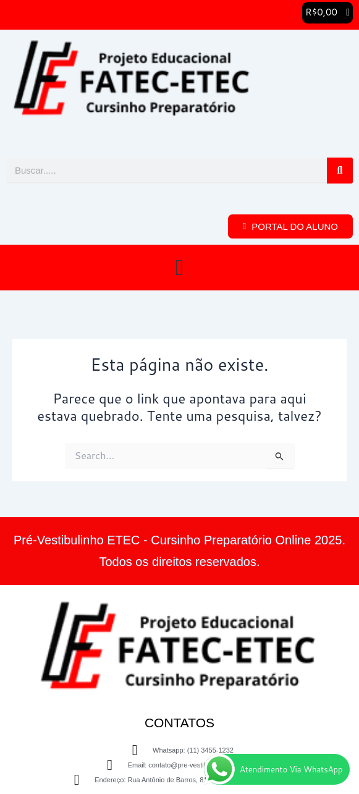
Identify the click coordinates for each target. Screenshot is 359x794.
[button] (327, 12)
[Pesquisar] (340, 171)
